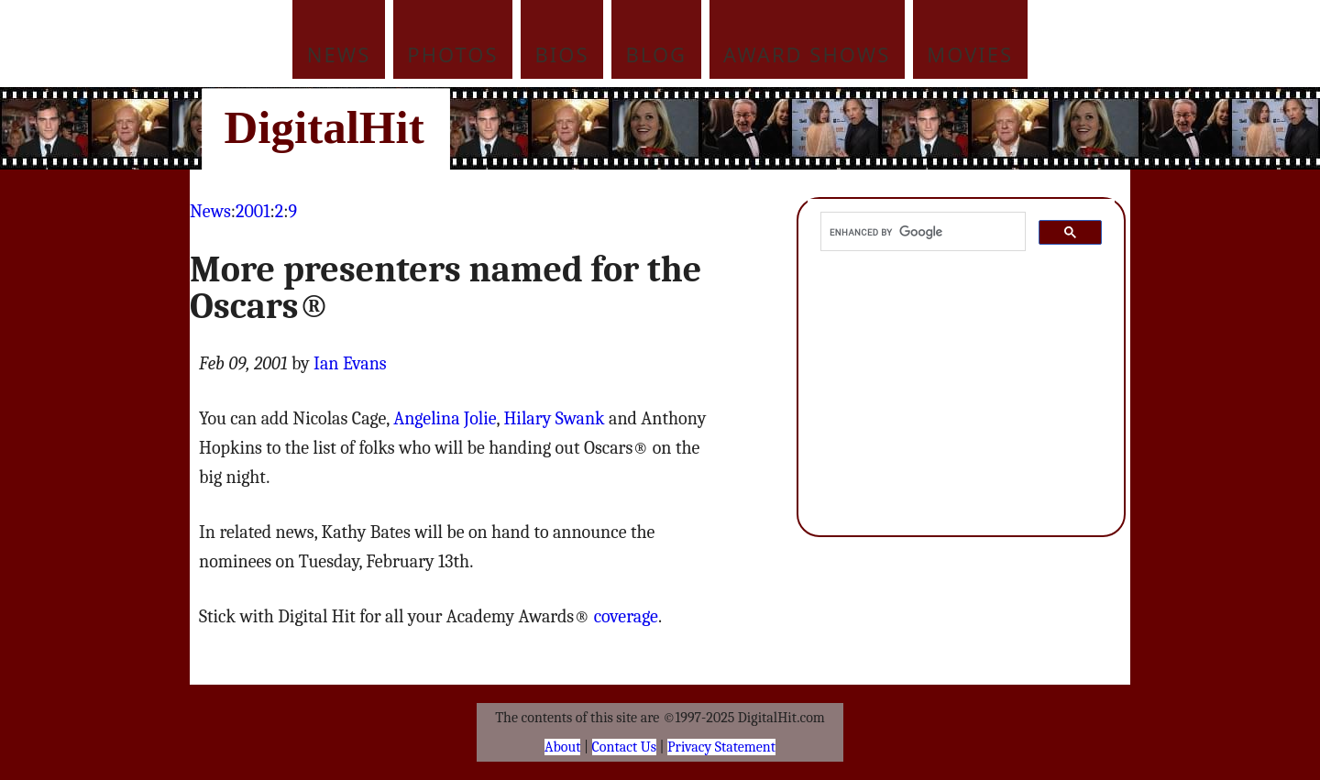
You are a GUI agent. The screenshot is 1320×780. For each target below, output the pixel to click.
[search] (921, 232)
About (562, 747)
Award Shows (806, 54)
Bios (562, 54)
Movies (970, 54)
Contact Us (624, 747)
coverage (626, 616)
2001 (253, 211)
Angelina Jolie (444, 418)
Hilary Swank (553, 418)
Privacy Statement (721, 747)
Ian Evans (350, 363)
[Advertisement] (783, 128)
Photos (452, 54)
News (339, 54)
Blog (657, 54)
